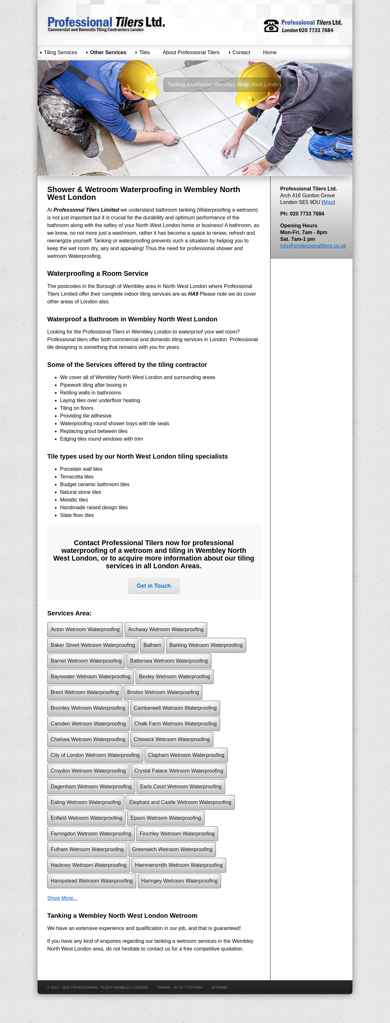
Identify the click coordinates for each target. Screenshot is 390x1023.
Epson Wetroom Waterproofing (166, 818)
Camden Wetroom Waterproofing (88, 723)
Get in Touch (154, 586)
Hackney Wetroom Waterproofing (89, 865)
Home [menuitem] (270, 52)
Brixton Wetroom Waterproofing (163, 692)
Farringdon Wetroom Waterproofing (91, 833)
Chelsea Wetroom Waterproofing (88, 739)
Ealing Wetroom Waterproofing (86, 802)
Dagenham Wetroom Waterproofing (91, 786)
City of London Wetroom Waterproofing (95, 755)
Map (328, 202)
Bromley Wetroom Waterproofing (88, 708)
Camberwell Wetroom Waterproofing (175, 708)
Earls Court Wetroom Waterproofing (180, 786)
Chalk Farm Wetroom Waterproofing (175, 723)
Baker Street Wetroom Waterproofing (93, 645)
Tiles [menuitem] (144, 52)
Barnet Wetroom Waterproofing (86, 661)
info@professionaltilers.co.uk (313, 246)
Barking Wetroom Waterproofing (206, 645)
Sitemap (219, 987)
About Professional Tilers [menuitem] (191, 52)
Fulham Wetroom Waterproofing (87, 849)
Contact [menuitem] (241, 52)
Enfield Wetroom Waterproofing (86, 818)
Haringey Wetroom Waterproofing (179, 880)
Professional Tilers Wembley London (109, 987)
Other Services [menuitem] (108, 52)
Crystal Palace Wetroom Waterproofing (178, 771)
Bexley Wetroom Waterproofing (174, 676)
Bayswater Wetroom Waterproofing (90, 676)
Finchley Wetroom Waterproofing (177, 833)
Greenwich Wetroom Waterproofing (172, 849)
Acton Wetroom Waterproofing (85, 629)
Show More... (62, 898)
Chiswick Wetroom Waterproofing (172, 739)
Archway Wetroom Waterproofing (166, 629)
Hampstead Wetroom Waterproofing (92, 880)
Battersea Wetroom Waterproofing (169, 661)
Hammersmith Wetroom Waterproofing (179, 865)
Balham (152, 645)
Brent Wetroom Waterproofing (85, 692)
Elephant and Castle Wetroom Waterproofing (180, 802)
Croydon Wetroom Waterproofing (88, 771)
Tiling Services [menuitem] (60, 52)
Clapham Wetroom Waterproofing (186, 755)
